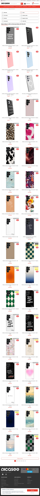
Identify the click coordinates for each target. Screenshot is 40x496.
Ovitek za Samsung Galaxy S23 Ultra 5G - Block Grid (30, 454)
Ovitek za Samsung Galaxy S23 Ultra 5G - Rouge (30, 165)
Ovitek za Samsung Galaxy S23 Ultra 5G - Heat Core (10, 285)
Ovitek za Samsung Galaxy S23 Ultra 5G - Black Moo (10, 166)
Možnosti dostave (3, 480)
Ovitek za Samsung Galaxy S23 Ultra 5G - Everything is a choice (30, 237)
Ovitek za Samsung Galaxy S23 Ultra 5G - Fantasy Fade (30, 118)
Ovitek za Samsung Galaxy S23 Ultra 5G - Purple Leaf (30, 190)
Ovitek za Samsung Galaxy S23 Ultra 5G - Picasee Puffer (10, 118)
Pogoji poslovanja (3, 483)
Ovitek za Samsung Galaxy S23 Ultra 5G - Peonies (10, 213)
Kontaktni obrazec (29, 480)
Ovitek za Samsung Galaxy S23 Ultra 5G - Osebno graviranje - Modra (30, 70)
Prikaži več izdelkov (20, 458)
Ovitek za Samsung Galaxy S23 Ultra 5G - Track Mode (10, 381)
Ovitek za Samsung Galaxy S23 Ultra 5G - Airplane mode (30, 405)
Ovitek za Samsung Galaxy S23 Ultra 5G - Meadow (29, 213)
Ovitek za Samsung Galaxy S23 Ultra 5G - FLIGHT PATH (10, 190)
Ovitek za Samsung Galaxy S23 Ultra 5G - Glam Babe (10, 357)
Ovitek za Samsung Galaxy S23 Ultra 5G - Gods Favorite (10, 405)
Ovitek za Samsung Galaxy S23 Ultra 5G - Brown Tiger (10, 142)
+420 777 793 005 (23, 0)
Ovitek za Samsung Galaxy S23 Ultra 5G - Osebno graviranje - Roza (10, 70)
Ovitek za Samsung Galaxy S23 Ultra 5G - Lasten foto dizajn (10, 46)
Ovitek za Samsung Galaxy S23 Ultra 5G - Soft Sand (10, 261)
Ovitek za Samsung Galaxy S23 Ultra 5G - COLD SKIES (10, 454)
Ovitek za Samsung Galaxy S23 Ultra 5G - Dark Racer (30, 333)
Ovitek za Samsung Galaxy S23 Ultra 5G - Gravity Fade (30, 285)
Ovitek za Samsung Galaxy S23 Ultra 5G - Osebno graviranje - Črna (30, 46)
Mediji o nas (29, 483)
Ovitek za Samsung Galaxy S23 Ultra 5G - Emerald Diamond (10, 309)
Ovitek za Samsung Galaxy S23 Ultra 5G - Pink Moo (29, 142)
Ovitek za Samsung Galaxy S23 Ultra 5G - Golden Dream (30, 357)
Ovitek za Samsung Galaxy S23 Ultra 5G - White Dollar (10, 333)
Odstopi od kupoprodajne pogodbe (19, 483)
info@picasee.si (29, 0)
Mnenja (2, 486)
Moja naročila (16, 480)
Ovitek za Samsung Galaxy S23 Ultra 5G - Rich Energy (29, 381)
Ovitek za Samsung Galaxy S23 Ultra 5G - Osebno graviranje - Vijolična (10, 94)
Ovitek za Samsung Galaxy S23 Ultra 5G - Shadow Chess (30, 261)
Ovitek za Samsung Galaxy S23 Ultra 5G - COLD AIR (30, 430)
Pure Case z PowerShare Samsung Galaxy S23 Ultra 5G (30, 94)
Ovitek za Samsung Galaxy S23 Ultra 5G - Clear (10, 236)
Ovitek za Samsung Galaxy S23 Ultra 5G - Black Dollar (30, 309)
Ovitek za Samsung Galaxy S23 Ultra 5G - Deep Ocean (10, 430)
